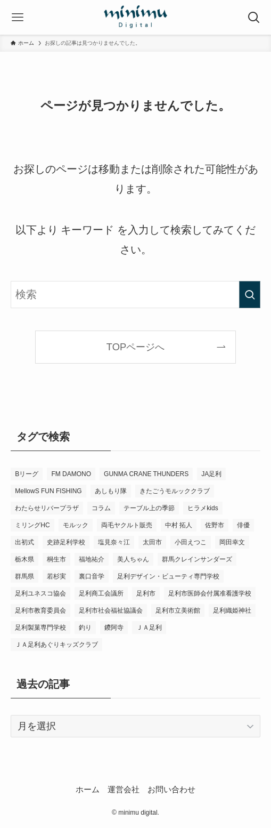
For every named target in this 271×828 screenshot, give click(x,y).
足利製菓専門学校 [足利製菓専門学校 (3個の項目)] (40, 627)
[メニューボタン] (17, 17)
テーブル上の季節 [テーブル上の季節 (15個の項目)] (149, 508)
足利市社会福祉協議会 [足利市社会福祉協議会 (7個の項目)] (111, 610)
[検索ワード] (135, 294)
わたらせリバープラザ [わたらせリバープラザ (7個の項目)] (47, 508)
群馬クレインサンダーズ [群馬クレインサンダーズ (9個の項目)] (197, 559)
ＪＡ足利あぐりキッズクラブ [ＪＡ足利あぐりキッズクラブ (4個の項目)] (56, 644)
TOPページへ (135, 346)
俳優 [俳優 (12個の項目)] (243, 525)
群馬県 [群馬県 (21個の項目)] (24, 576)
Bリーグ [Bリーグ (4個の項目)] (26, 474)
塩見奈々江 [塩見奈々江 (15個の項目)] (114, 542)
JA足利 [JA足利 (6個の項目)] (211, 474)
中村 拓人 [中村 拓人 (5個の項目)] (178, 525)
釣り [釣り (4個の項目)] (85, 627)
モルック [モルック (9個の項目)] (75, 525)
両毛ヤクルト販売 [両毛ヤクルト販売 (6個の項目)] (126, 525)
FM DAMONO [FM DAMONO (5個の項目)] (71, 474)
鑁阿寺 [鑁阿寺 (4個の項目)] (114, 627)
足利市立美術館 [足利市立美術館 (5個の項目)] (177, 610)
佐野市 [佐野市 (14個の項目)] (214, 525)
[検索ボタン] (253, 17)
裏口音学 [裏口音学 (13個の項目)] (91, 576)
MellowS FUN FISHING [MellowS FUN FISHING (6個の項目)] (48, 491)
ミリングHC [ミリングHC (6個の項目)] (32, 525)
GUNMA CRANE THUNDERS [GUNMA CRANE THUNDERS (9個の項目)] (146, 474)
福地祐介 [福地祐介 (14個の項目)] (91, 559)
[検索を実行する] (249, 294)
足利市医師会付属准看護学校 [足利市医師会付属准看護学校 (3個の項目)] (209, 593)
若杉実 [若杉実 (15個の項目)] (56, 576)
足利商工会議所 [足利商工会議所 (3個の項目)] (101, 593)
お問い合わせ (171, 789)
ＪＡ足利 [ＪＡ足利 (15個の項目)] (149, 627)
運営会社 (123, 789)
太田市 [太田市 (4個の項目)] (152, 542)
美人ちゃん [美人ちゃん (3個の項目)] (133, 559)
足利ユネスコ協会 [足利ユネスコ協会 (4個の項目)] (40, 593)
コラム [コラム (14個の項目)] (101, 508)
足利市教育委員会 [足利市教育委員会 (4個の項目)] (40, 610)
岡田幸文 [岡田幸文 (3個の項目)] (232, 542)
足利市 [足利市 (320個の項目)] (145, 593)
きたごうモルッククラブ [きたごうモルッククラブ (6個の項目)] (174, 491)
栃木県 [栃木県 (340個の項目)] (24, 559)
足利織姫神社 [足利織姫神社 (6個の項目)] (232, 610)
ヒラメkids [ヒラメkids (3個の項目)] (202, 508)
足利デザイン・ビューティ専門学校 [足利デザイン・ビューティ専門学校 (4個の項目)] (168, 576)
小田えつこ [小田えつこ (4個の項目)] (191, 542)
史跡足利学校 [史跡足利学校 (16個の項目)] (66, 542)
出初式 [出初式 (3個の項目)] (24, 542)
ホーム (88, 789)
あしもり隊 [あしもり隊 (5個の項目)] (111, 491)
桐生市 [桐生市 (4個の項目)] (56, 559)
